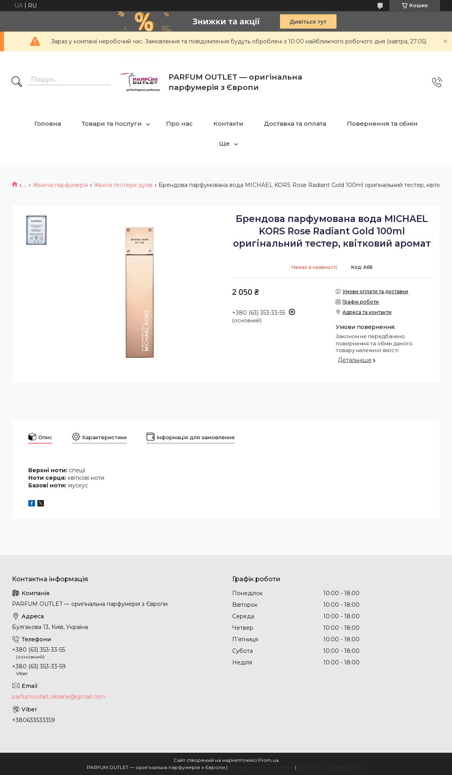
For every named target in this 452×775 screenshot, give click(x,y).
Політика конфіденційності (331, 767)
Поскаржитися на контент (261, 767)
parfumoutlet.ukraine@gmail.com (59, 696)
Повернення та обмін (382, 123)
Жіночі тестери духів (123, 185)
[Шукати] (16, 82)
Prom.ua (268, 760)
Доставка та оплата (295, 123)
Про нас (179, 123)
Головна (47, 123)
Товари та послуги (112, 123)
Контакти (228, 123)
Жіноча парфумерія (60, 185)
